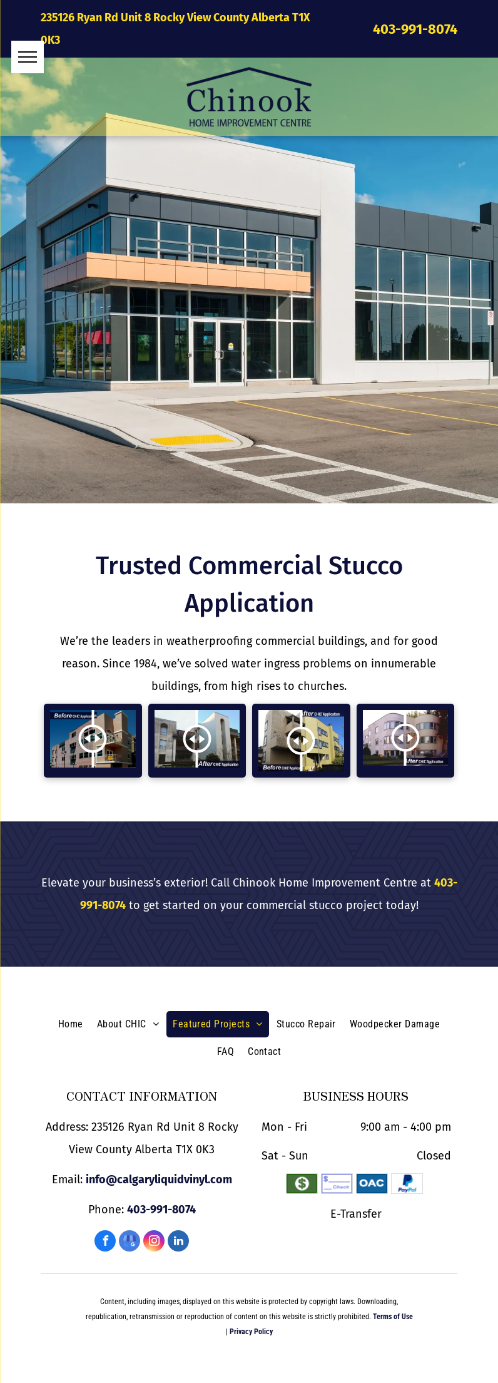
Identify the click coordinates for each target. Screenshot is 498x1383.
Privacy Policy (251, 1331)
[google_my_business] (129, 1242)
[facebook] (105, 1242)
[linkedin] (178, 1242)
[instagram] (154, 1242)
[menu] (27, 57)
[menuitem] (70, 1024)
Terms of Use (393, 1316)
